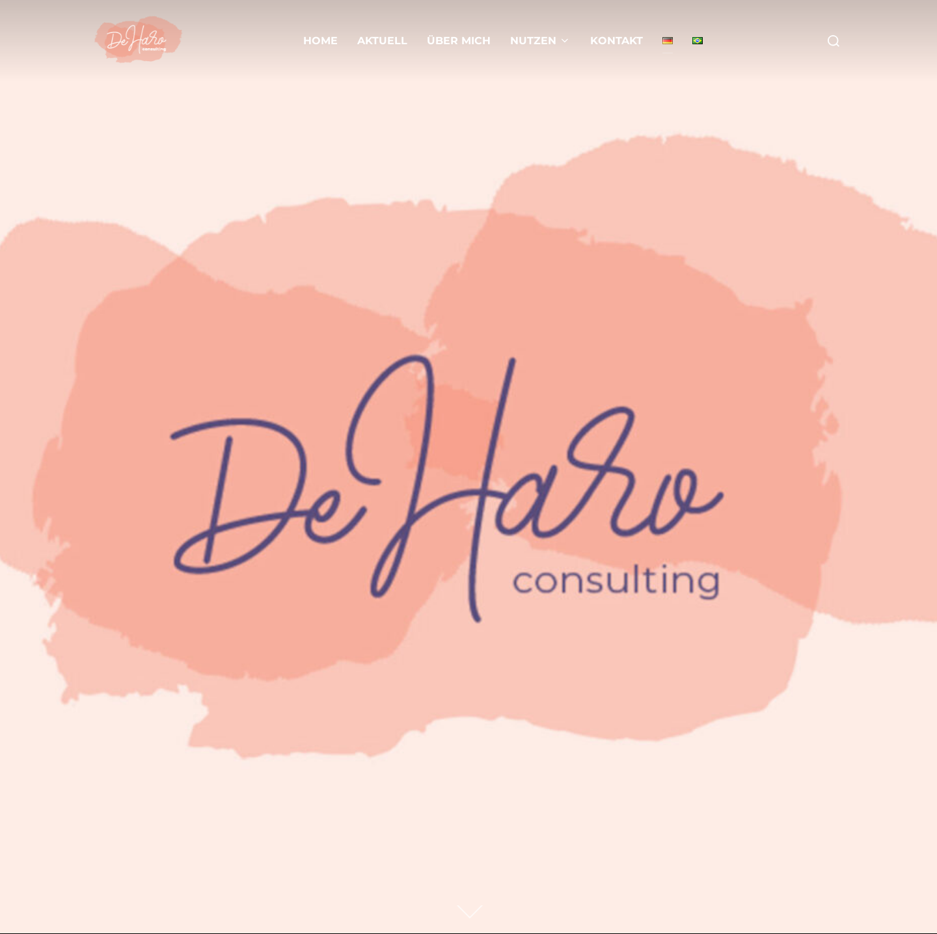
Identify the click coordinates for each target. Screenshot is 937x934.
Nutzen (540, 40)
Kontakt (616, 40)
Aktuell (382, 40)
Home (320, 40)
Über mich (459, 40)
